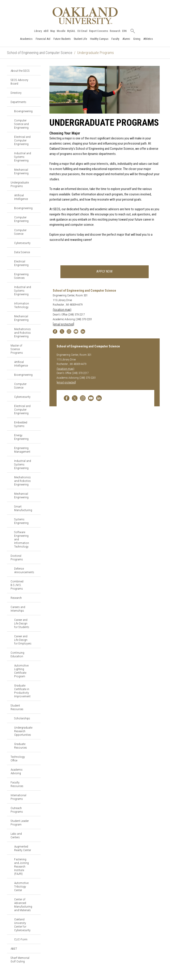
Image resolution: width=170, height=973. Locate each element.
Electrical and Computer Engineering (22, 140)
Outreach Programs (17, 809)
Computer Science (20, 231)
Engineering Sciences (21, 276)
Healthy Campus (99, 38)
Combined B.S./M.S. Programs (17, 584)
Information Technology (21, 305)
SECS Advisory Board (19, 81)
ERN (124, 31)
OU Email (82, 31)
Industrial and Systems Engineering (22, 156)
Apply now (104, 271)
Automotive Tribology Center (21, 886)
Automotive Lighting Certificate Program (21, 671)
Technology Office (18, 758)
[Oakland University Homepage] (85, 15)
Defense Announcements (24, 570)
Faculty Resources (17, 784)
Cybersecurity (22, 243)
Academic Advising (16, 771)
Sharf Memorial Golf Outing (20, 959)
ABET (14, 948)
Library (38, 31)
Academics (26, 38)
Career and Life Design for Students (21, 623)
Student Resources (17, 707)
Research (115, 31)
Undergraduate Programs (20, 184)
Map (52, 31)
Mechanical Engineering (21, 171)
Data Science (22, 252)
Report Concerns (98, 31)
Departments (18, 102)
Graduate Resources (20, 745)
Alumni (126, 38)
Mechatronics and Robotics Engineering (22, 332)
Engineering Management (22, 449)
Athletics (148, 38)
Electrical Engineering (21, 263)
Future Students (62, 38)
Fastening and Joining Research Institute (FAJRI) (21, 866)
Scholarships (22, 718)
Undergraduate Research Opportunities (23, 731)
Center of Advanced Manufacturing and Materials (23, 904)
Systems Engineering (21, 521)
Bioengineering (23, 111)
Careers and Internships (18, 608)
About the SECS (20, 70)
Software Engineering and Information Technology (21, 539)
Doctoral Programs (17, 557)
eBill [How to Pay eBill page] (46, 31)
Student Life (80, 38)
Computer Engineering (21, 219)
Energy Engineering (21, 437)
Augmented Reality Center (22, 848)
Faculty (115, 38)
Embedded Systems (20, 424)
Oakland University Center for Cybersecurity (22, 924)
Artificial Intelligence (21, 197)
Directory (16, 92)
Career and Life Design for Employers (22, 639)
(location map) (62, 310)
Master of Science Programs (17, 349)
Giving (136, 38)
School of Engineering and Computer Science (39, 53)
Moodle (61, 31)
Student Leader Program (20, 822)
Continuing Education (17, 654)
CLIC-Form (20, 939)
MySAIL (71, 31)
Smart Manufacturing (23, 508)
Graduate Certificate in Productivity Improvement (22, 691)
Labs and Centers (16, 835)
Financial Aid (43, 38)
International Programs (18, 797)
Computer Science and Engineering (21, 124)
